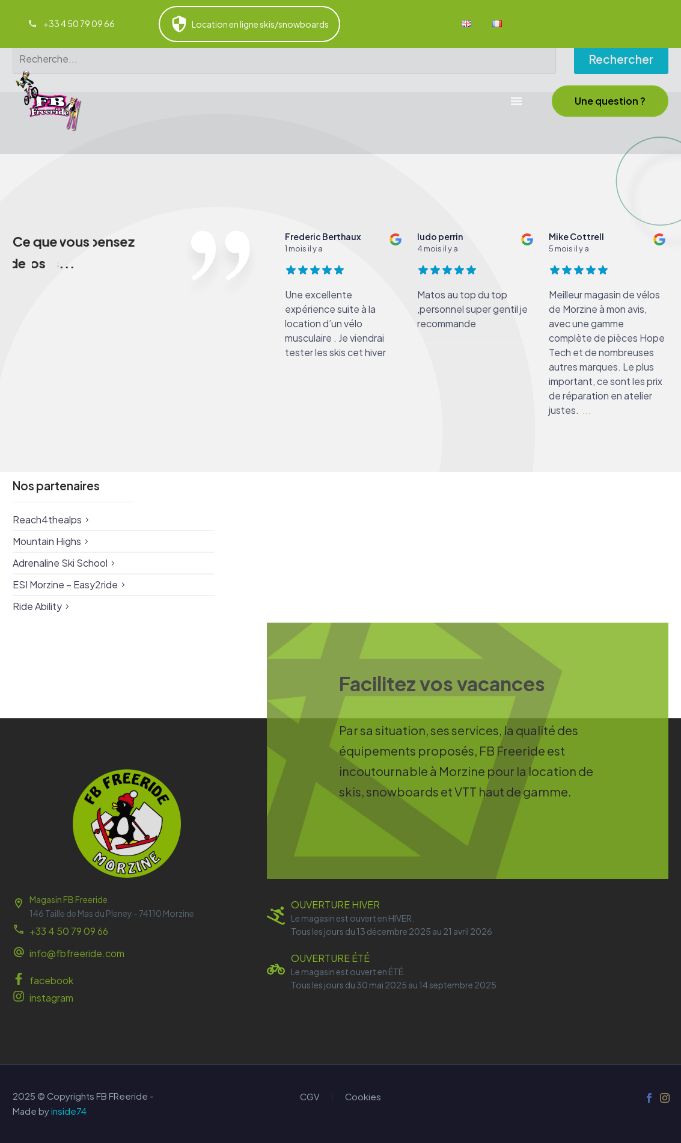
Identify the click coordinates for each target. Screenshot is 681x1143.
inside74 (69, 1111)
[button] (610, 101)
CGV (310, 1096)
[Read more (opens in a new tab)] (71, 24)
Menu (516, 101)
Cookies (363, 1096)
